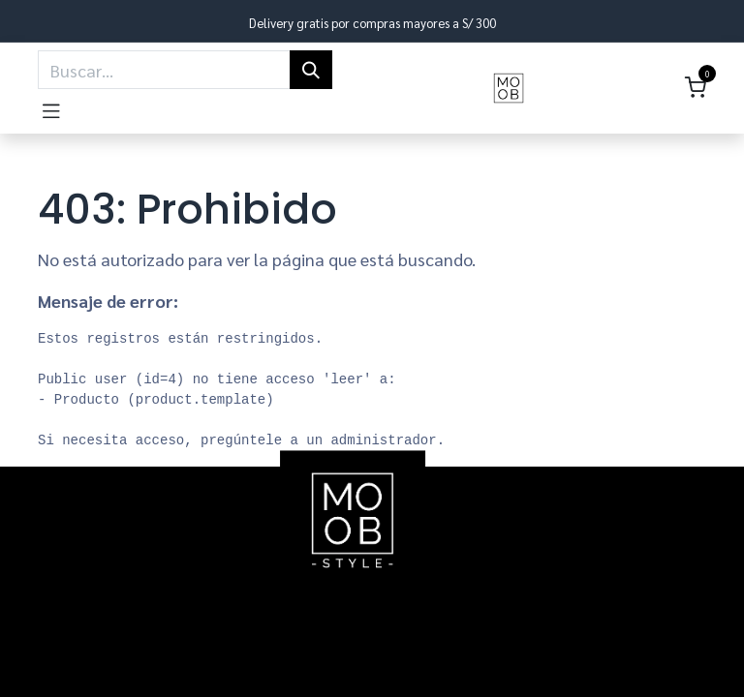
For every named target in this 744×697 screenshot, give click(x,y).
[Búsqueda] (311, 69)
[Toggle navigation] (51, 107)
